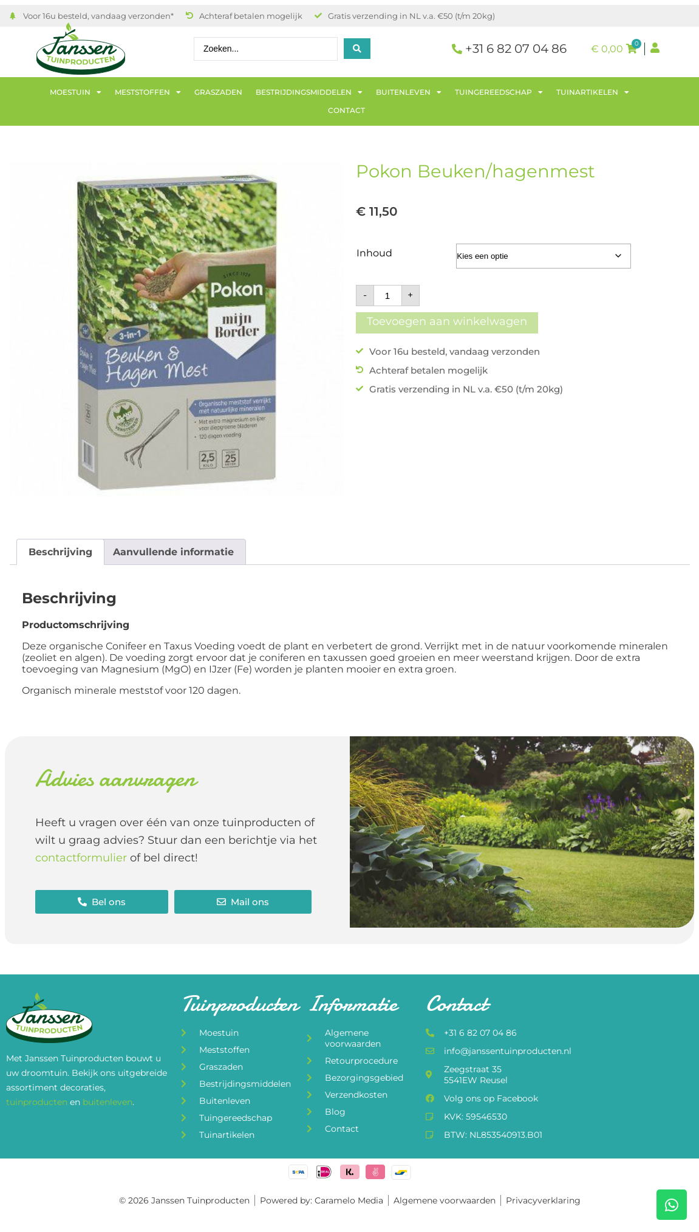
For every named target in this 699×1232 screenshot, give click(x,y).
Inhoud (374, 253)
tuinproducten (38, 1102)
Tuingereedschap (499, 92)
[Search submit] (357, 48)
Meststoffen (148, 92)
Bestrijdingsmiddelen (309, 92)
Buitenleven (409, 92)
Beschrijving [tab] (60, 552)
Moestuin (75, 92)
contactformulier (81, 857)
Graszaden (218, 92)
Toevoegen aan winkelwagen (447, 321)
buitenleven (107, 1102)
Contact (346, 110)
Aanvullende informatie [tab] (173, 552)
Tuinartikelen (592, 92)
